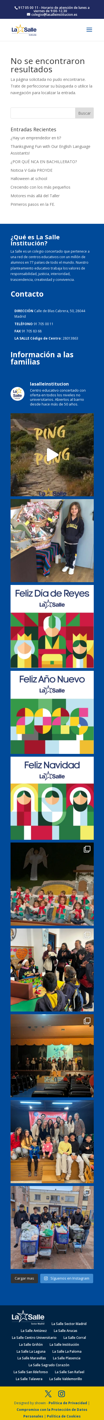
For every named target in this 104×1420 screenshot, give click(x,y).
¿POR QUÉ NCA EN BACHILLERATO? (44, 161)
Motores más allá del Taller (35, 195)
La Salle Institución (64, 1344)
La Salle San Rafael (69, 1372)
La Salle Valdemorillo (65, 1379)
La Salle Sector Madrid (69, 1323)
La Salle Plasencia (66, 1358)
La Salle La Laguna (31, 1351)
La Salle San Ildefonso (31, 1372)
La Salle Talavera (29, 1379)
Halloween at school (29, 178)
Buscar (84, 113)
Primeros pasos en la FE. (33, 204)
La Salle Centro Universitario (34, 1337)
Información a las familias (42, 358)
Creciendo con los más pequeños (40, 187)
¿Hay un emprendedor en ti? (36, 137)
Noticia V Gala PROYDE (31, 170)
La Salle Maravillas (31, 1358)
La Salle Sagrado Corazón (49, 1365)
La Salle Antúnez (34, 1330)
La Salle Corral (75, 1337)
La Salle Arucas (65, 1330)
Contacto (27, 294)
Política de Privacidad (68, 1403)
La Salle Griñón (31, 1344)
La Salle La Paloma (67, 1351)
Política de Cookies (64, 1416)
